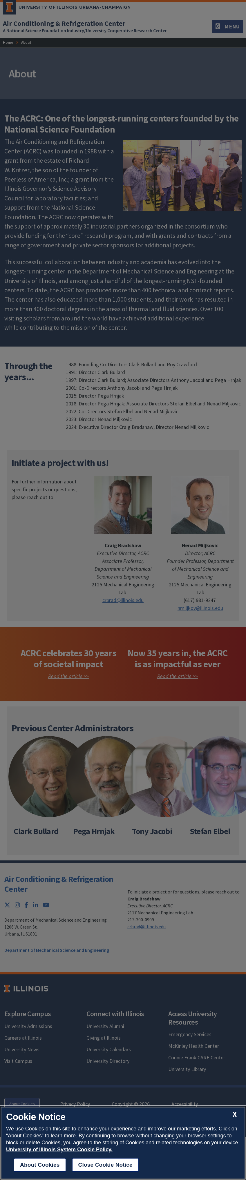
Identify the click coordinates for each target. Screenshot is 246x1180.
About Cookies (40, 1165)
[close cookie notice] (234, 1114)
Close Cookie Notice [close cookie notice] (105, 1165)
